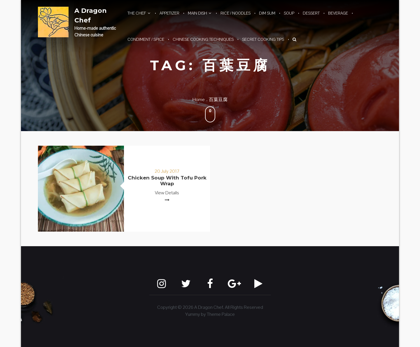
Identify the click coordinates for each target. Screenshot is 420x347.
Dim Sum (267, 13)
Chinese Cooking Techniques (203, 39)
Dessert (311, 13)
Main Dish (197, 13)
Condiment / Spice (145, 39)
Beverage (338, 13)
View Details (167, 193)
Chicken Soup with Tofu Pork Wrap (167, 180)
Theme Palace (221, 314)
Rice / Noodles (235, 13)
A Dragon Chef (90, 15)
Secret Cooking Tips (263, 39)
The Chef (136, 13)
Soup (289, 13)
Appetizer (169, 13)
